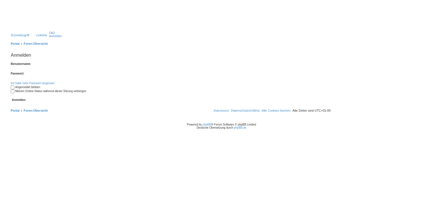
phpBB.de (240, 127)
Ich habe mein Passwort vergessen (33, 83)
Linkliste (41, 35)
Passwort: (17, 73)
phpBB (207, 124)
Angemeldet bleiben (25, 87)
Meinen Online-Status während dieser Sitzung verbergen (48, 91)
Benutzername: (21, 63)
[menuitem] (52, 33)
